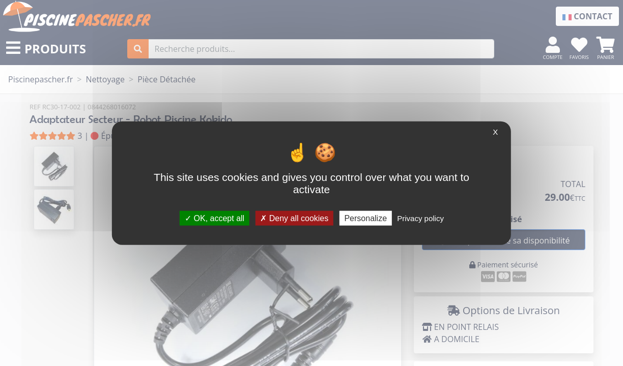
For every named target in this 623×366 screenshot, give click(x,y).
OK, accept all (214, 218)
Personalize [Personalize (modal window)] (365, 218)
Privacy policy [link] (420, 218)
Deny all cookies (294, 218)
